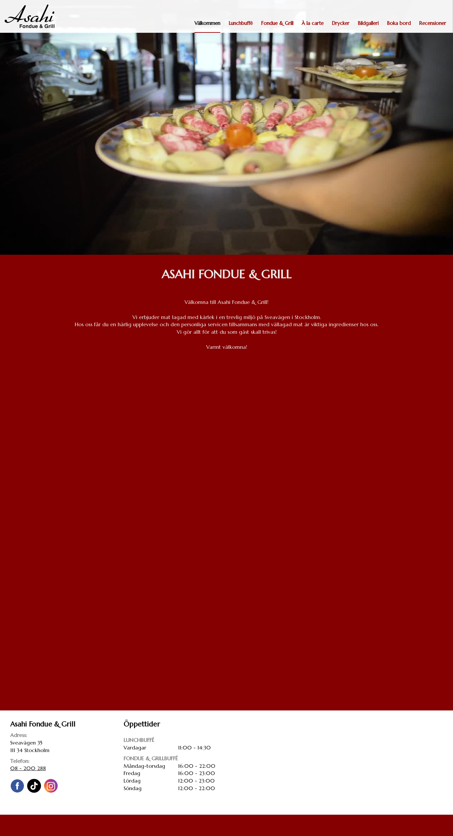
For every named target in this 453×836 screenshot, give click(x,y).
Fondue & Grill (277, 23)
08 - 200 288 (28, 768)
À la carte (313, 23)
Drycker (340, 23)
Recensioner (432, 23)
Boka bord (399, 23)
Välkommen (207, 23)
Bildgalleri (368, 23)
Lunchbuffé (240, 23)
